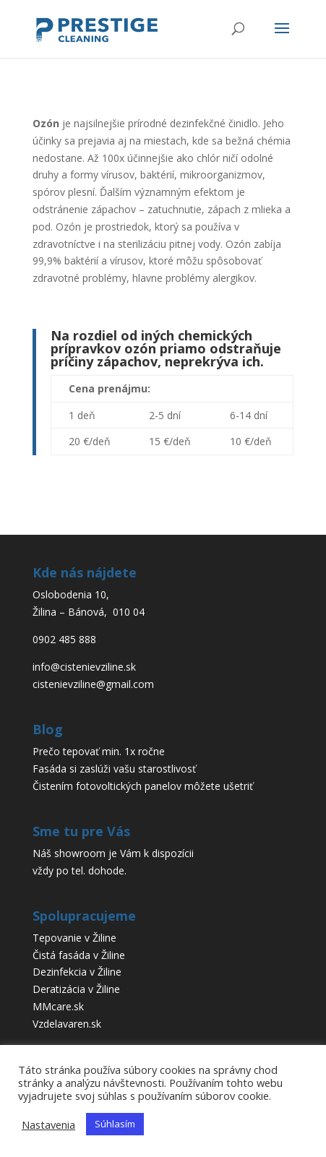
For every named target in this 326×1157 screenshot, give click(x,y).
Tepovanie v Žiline (74, 938)
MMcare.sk (58, 1006)
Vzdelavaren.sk (67, 1024)
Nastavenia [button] (48, 1124)
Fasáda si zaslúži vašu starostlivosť (114, 768)
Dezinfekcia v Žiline (77, 971)
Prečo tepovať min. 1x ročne (99, 751)
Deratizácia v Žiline (76, 989)
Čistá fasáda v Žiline (79, 955)
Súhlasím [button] (115, 1123)
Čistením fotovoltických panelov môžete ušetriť (143, 786)
